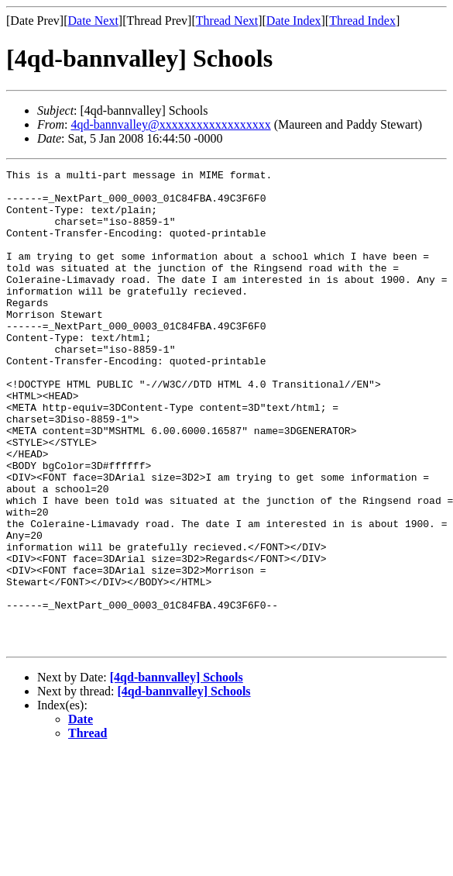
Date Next (93, 20)
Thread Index (362, 20)
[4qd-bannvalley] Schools (176, 772)
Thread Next (227, 20)
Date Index (293, 20)
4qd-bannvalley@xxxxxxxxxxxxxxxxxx (170, 124)
